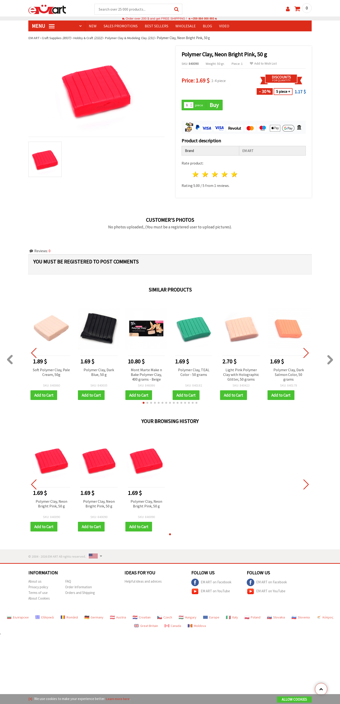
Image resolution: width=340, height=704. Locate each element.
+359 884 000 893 (202, 19)
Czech (164, 618)
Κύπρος (324, 618)
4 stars (225, 175)
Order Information (78, 587)
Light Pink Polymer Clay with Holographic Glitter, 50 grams (241, 375)
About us (35, 582)
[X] (30, 699)
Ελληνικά (44, 618)
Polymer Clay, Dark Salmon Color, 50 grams (288, 375)
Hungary (187, 618)
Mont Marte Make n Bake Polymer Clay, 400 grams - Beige (146, 375)
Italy (232, 618)
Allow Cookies (294, 699)
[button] (143, 403)
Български (18, 618)
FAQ (68, 582)
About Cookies (39, 599)
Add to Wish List (263, 64)
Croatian (142, 618)
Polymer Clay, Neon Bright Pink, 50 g (51, 504)
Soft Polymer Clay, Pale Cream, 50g (51, 372)
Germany (94, 618)
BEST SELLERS (156, 26)
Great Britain (146, 626)
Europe (211, 618)
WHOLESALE (185, 26)
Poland (252, 618)
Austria (118, 618)
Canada (173, 626)
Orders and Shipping (80, 593)
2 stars (205, 175)
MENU (43, 26)
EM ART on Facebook (211, 583)
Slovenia (301, 618)
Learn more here (118, 699)
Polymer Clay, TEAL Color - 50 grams (193, 372)
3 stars (215, 175)
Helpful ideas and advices (143, 582)
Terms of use (38, 593)
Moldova (197, 626)
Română (69, 618)
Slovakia (276, 618)
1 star (196, 175)
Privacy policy (38, 587)
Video (224, 26)
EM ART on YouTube (210, 592)
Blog (207, 26)
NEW (93, 26)
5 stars (234, 175)
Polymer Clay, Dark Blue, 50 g (99, 372)
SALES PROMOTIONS (121, 26)
